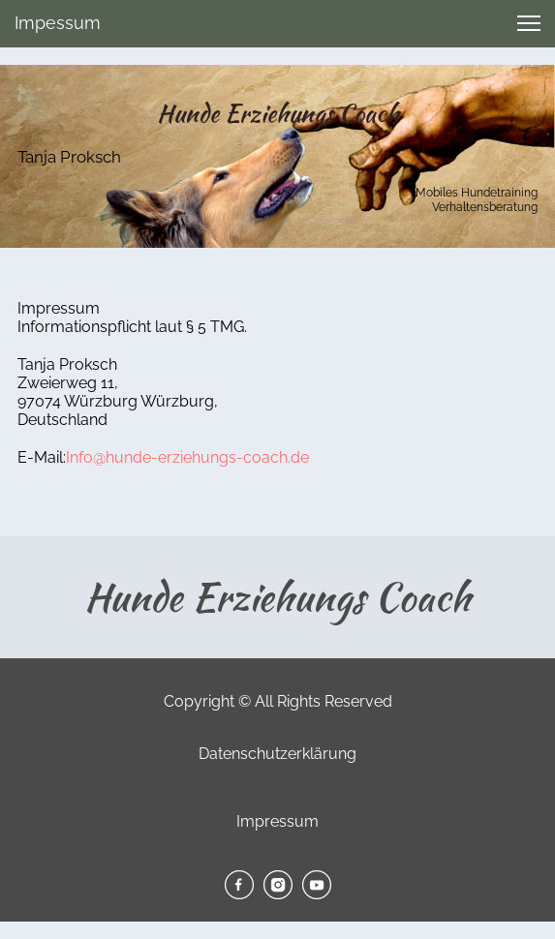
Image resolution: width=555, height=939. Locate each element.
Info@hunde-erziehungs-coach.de (187, 457)
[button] (529, 23)
